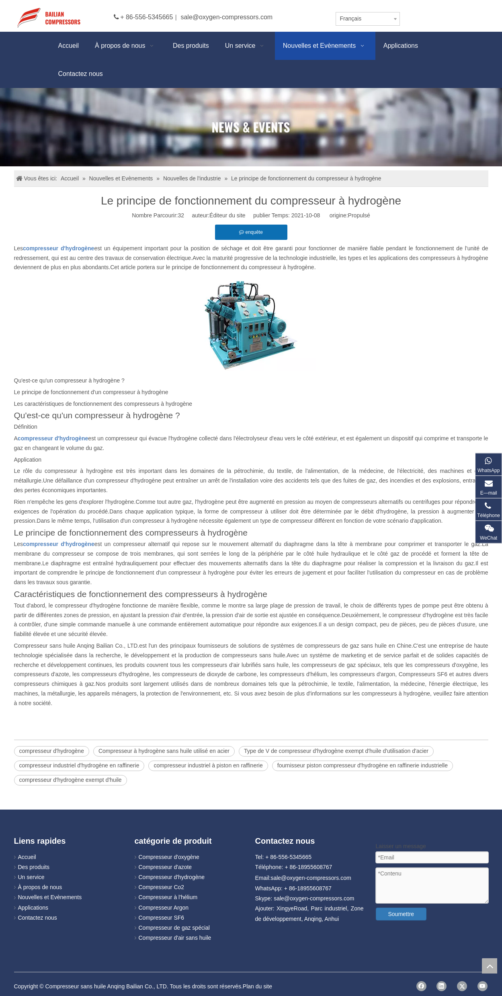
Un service (31, 877)
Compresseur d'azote (165, 867)
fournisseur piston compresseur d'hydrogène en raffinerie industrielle (362, 765)
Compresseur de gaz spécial (174, 927)
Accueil (27, 857)
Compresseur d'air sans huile (175, 938)
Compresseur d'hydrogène (172, 877)
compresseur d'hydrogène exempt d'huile (70, 780)
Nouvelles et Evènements (50, 897)
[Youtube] (482, 986)
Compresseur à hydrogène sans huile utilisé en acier (163, 751)
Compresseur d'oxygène (169, 857)
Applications (33, 907)
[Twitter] (462, 986)
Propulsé (359, 215)
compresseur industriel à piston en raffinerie (208, 765)
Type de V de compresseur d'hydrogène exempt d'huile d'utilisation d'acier (336, 751)
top (489, 966)
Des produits (34, 867)
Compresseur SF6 (161, 917)
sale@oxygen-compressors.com (226, 17)
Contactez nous (37, 917)
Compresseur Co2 (161, 887)
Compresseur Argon (164, 907)
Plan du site (257, 986)
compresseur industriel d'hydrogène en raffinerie (79, 765)
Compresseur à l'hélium (168, 897)
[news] (251, 127)
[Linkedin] (441, 986)
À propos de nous (40, 887)
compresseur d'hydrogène (51, 751)
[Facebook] (421, 986)
